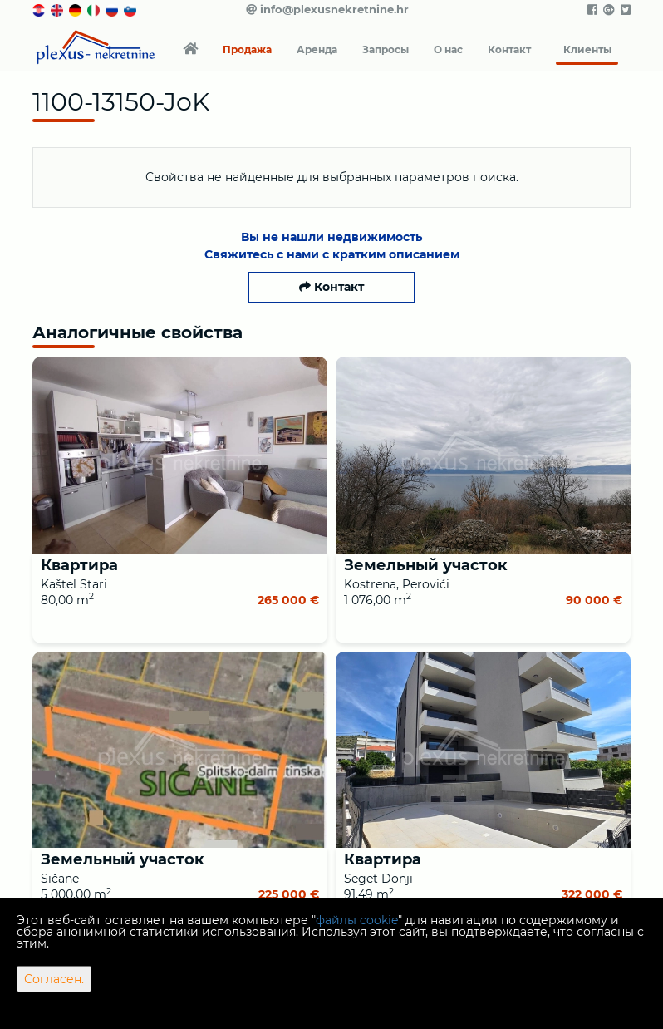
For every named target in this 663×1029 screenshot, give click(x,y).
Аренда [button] (317, 49)
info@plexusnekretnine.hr (327, 9)
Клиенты (587, 49)
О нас (448, 49)
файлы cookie (357, 920)
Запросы (385, 49)
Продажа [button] (247, 49)
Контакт (509, 49)
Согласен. (54, 979)
